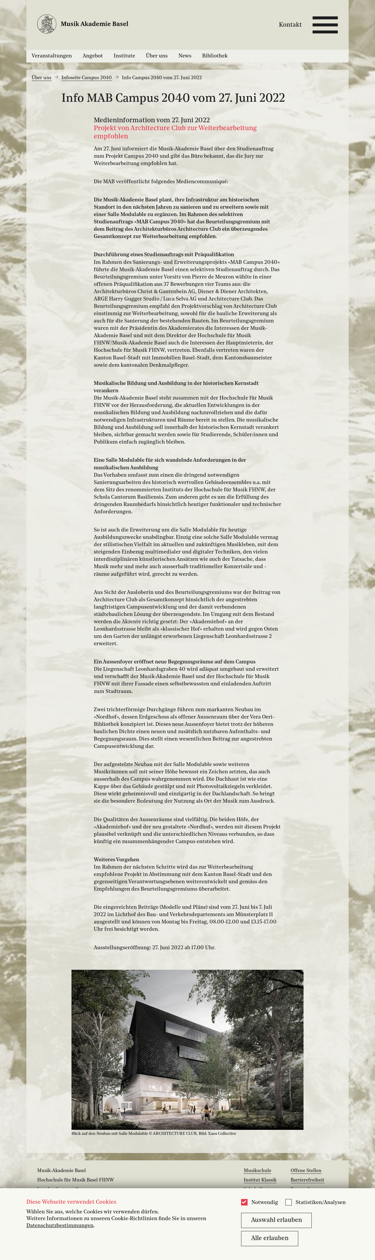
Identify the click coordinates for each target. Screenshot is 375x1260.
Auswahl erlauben (276, 1220)
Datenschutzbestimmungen (59, 1225)
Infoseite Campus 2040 (87, 78)
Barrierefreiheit (307, 1180)
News (184, 56)
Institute (124, 56)
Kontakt (290, 25)
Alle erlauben (270, 1238)
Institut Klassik (260, 1180)
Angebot (93, 56)
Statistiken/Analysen (321, 1202)
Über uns (157, 56)
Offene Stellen (306, 1171)
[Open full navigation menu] (325, 25)
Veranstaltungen (52, 56)
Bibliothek (215, 56)
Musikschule (257, 1171)
